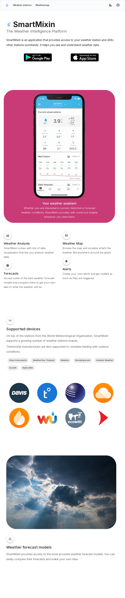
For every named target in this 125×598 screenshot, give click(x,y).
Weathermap (42, 5)
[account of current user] (110, 5)
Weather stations (22, 5)
